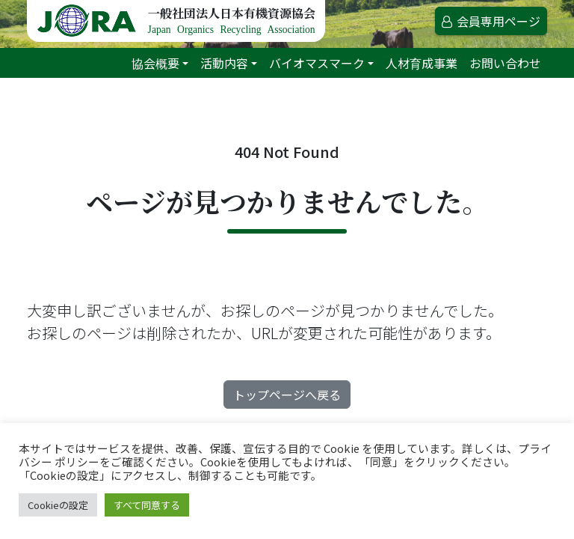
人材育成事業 (421, 63)
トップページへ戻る (287, 395)
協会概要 (155, 63)
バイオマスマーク (317, 63)
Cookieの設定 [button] (58, 505)
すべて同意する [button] (147, 505)
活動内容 (224, 63)
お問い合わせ (505, 63)
